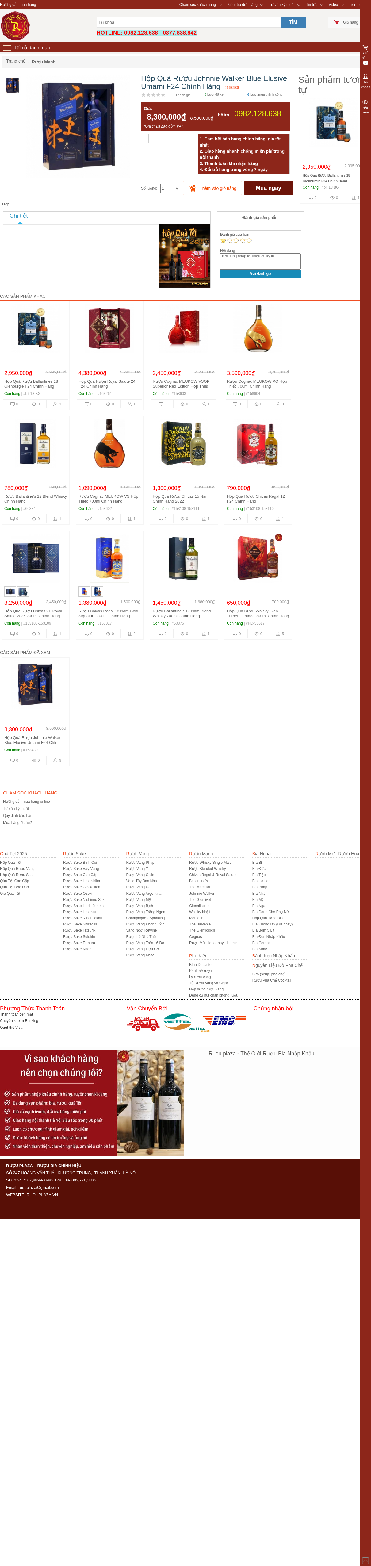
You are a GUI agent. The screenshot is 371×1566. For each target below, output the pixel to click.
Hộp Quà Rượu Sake (17, 875)
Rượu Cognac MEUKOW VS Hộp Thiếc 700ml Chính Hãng (108, 498)
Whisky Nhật (199, 912)
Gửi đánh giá (260, 273)
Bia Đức (259, 869)
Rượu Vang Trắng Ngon (145, 912)
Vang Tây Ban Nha (141, 881)
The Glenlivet (200, 900)
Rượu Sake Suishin (79, 937)
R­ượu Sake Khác (77, 949)
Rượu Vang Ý (137, 869)
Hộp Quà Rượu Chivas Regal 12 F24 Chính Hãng (256, 498)
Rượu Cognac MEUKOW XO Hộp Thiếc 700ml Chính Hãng (257, 384)
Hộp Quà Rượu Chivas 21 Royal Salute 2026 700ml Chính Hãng (33, 613)
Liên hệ (355, 4)
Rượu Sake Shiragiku (80, 924)
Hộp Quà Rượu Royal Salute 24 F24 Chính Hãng (106, 384)
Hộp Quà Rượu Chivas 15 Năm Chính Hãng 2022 (181, 498)
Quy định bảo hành (18, 816)
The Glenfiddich (202, 930)
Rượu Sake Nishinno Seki (84, 900)
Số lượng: (149, 188)
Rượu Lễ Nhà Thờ (141, 937)
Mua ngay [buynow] (268, 188)
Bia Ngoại (261, 853)
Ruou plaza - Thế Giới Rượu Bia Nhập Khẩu (262, 1054)
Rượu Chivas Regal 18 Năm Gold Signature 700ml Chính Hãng (108, 613)
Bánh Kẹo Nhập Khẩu (273, 955)
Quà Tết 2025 (13, 853)
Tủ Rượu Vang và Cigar (208, 983)
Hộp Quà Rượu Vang (17, 869)
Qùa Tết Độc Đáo (14, 887)
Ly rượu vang (200, 977)
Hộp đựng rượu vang (206, 989)
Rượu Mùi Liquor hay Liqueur (213, 943)
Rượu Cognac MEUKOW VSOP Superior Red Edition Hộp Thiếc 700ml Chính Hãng (181, 386)
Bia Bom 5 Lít (263, 930)
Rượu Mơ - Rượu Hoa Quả (342, 853)
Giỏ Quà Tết (10, 893)
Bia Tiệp (259, 875)
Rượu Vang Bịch (139, 906)
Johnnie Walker (201, 893)
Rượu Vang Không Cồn (145, 924)
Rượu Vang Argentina (143, 893)
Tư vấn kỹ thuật (282, 4)
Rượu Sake (74, 853)
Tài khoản (365, 80)
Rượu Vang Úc (138, 887)
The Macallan (200, 887)
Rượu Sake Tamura (79, 943)
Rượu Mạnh (201, 853)
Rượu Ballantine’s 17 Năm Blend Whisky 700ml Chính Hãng (182, 613)
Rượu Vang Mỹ (138, 900)
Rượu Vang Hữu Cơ (142, 949)
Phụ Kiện (198, 955)
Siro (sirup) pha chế (268, 974)
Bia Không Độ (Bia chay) (272, 924)
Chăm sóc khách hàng (197, 4)
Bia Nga (259, 906)
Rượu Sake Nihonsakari (82, 918)
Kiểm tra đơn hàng (242, 4)
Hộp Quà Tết (10, 862)
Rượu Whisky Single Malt (210, 862)
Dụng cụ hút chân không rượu (213, 995)
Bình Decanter (201, 965)
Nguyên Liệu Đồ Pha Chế (277, 965)
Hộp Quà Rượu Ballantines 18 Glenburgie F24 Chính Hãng (31, 384)
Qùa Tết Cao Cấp (14, 881)
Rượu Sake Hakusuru (81, 912)
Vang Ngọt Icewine (141, 930)
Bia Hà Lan (261, 881)
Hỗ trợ (223, 115)
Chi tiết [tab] (19, 216)
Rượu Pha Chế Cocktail (271, 980)
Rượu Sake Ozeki (77, 893)
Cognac (195, 937)
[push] (212, 188)
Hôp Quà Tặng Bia (267, 918)
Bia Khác (259, 949)
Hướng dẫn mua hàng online (26, 801)
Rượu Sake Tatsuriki (79, 930)
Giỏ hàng (350, 22)
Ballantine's (198, 881)
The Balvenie (200, 924)
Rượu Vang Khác (140, 955)
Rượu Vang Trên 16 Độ (145, 943)
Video (333, 4)
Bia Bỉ (257, 862)
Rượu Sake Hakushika (81, 881)
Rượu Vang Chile (140, 875)
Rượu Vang (137, 853)
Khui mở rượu (200, 971)
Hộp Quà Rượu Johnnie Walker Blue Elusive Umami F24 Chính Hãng (32, 742)
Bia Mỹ (258, 900)
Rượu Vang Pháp (140, 862)
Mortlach (196, 918)
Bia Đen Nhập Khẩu (268, 937)
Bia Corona (261, 943)
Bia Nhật (259, 893)
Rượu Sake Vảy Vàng (81, 869)
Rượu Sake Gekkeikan (81, 887)
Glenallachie (199, 906)
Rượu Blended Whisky (207, 869)
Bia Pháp (259, 887)
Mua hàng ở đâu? (17, 823)
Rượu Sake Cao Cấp (80, 875)
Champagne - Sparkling (145, 918)
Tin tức (311, 4)
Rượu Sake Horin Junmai (84, 906)
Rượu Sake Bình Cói (80, 862)
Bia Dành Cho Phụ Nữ (270, 912)
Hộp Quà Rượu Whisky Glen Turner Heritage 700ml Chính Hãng (258, 613)
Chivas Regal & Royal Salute (212, 875)
